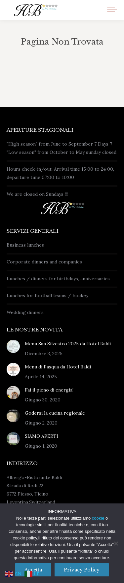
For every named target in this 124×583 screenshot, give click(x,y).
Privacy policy (82, 570)
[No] (115, 543)
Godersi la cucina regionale (55, 413)
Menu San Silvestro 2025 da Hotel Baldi (68, 344)
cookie (98, 518)
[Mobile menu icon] (112, 10)
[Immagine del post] (13, 346)
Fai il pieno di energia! (49, 390)
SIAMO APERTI (41, 436)
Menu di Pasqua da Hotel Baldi (58, 367)
